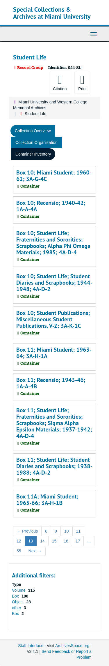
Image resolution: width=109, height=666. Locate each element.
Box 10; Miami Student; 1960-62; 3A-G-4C (54, 176)
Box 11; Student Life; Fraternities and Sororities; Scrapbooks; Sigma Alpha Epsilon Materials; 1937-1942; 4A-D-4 (54, 423)
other (17, 607)
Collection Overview (33, 130)
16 (66, 541)
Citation (60, 82)
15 (54, 541)
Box (16, 596)
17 (78, 541)
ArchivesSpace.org (72, 645)
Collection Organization (36, 142)
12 (19, 541)
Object (18, 602)
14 (42, 541)
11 (78, 531)
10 (66, 531)
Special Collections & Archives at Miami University (51, 12)
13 (30, 541)
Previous (27, 531)
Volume (19, 590)
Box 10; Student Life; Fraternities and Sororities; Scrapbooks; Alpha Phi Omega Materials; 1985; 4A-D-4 (53, 242)
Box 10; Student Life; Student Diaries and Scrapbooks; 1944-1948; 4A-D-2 (54, 282)
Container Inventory (33, 154)
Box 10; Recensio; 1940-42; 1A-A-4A (50, 206)
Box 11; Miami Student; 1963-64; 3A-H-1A (54, 353)
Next (35, 551)
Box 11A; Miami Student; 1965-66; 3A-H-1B (47, 500)
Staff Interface (30, 645)
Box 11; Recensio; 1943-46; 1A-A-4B (50, 383)
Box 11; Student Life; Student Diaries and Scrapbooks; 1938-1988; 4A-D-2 (54, 466)
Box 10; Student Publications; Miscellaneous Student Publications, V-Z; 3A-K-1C (53, 319)
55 (19, 551)
